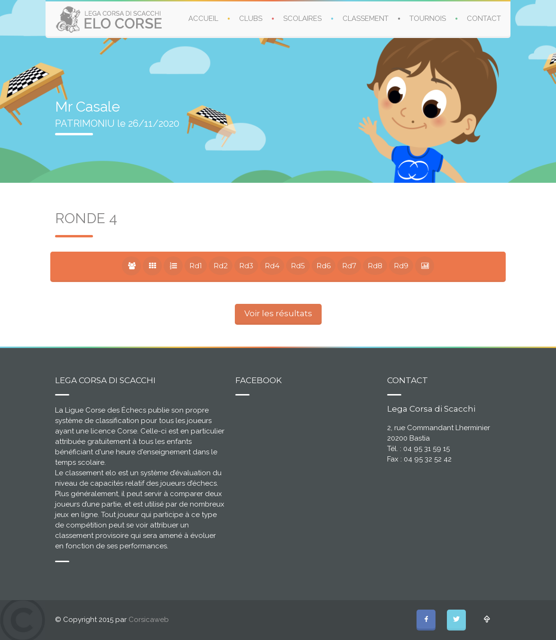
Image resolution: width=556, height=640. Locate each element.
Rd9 (401, 265)
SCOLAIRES (302, 18)
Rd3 (246, 265)
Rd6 (323, 265)
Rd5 (298, 265)
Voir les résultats (278, 313)
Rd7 (349, 265)
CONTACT (484, 18)
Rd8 (375, 265)
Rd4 (272, 265)
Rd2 (220, 265)
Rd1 (195, 265)
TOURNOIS (427, 18)
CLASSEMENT (366, 18)
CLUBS (250, 18)
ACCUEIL (203, 18)
